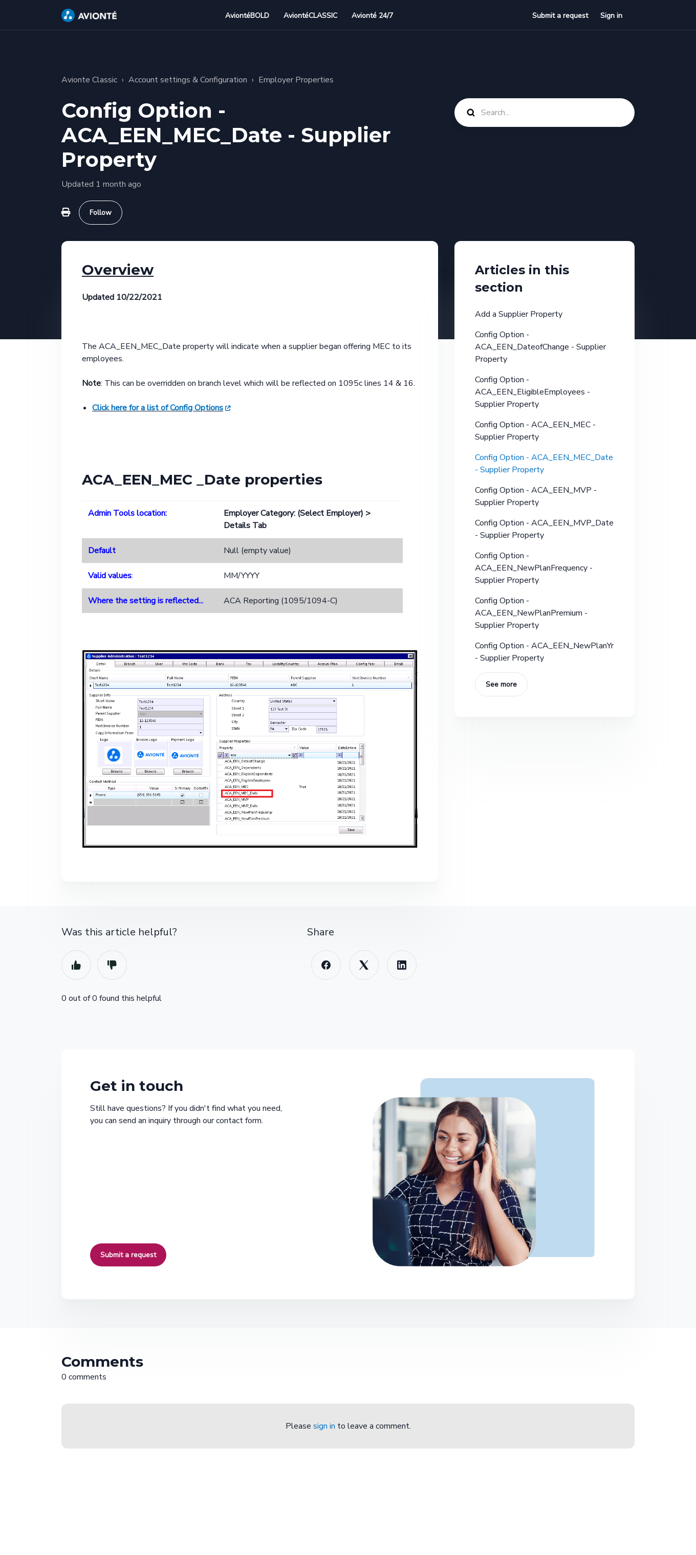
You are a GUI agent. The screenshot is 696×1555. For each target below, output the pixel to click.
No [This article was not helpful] (112, 965)
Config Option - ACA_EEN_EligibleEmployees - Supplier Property (532, 392)
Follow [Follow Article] (101, 212)
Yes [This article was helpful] (76, 965)
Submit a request (560, 15)
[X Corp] (364, 965)
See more (501, 684)
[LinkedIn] (401, 965)
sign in (324, 1426)
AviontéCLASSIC (310, 15)
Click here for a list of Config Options (157, 407)
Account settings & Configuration (187, 79)
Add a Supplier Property (518, 314)
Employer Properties (296, 79)
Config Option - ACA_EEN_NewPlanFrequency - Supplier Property (534, 568)
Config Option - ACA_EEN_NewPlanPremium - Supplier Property (531, 613)
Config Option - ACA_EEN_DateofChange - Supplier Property (540, 347)
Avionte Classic (89, 79)
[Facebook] (326, 965)
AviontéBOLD (247, 15)
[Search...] (544, 112)
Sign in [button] (611, 15)
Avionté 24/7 (372, 15)
